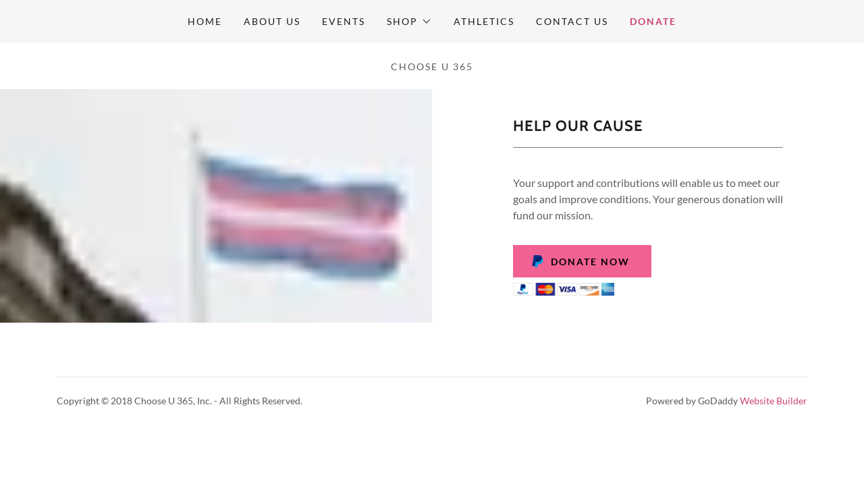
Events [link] (343, 21)
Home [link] (205, 21)
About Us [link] (272, 21)
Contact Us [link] (572, 21)
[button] (409, 21)
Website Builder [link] (773, 400)
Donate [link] (653, 21)
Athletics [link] (484, 21)
